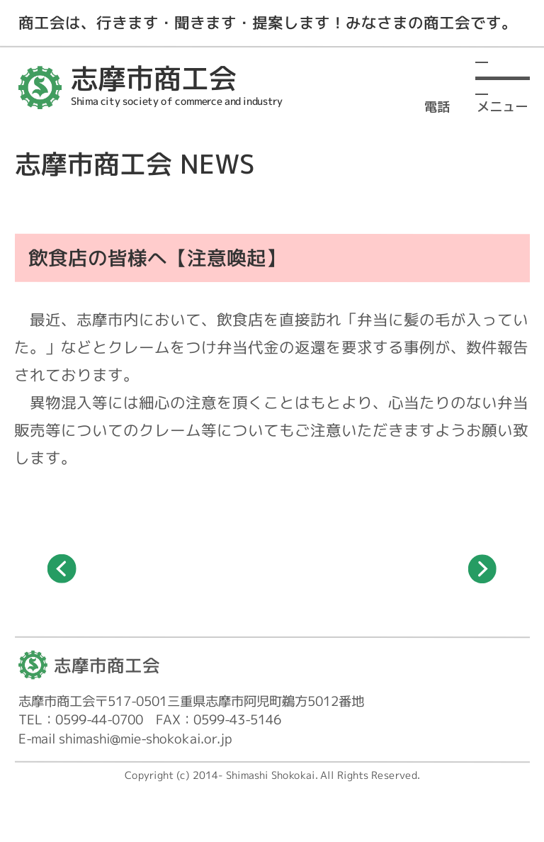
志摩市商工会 (107, 665)
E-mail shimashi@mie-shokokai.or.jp (125, 738)
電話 (437, 105)
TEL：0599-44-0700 (80, 719)
